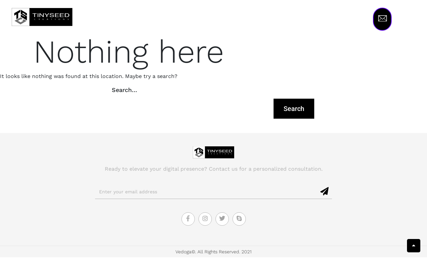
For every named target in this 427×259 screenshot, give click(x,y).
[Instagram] (205, 220)
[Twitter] (222, 220)
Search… (124, 91)
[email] (206, 194)
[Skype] (239, 220)
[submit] (325, 193)
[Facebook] (188, 220)
